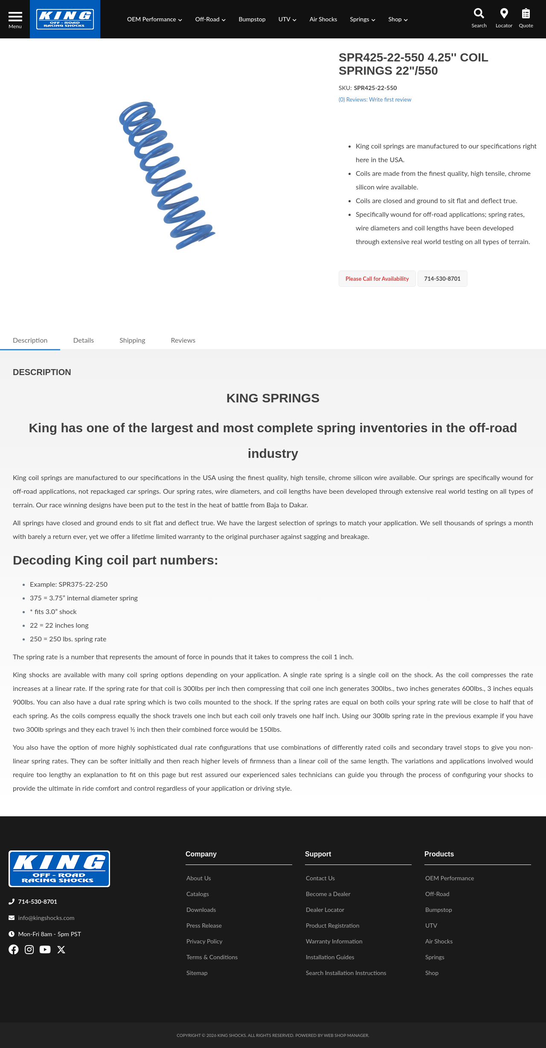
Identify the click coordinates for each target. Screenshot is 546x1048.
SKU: (345, 87)
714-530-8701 (38, 901)
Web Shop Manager (346, 1035)
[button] (155, 19)
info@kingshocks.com (46, 917)
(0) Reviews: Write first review (375, 99)
